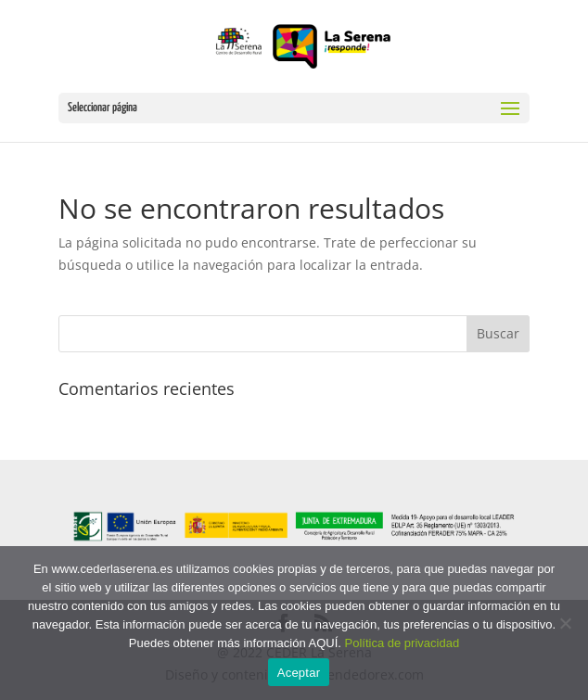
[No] (565, 623)
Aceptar (299, 673)
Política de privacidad (402, 643)
